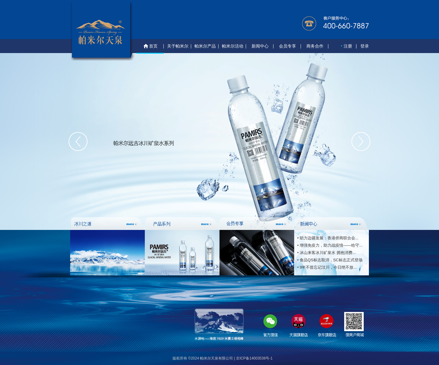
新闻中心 (260, 46)
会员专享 (287, 46)
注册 (348, 46)
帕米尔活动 (232, 46)
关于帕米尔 (177, 46)
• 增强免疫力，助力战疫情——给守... (329, 245)
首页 (150, 46)
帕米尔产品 (205, 46)
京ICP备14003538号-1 (254, 358)
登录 (364, 46)
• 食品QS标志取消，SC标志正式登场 (329, 260)
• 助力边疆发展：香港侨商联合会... (328, 238)
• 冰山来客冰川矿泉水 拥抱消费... (326, 252)
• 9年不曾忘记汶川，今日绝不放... (327, 267)
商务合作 (314, 46)
